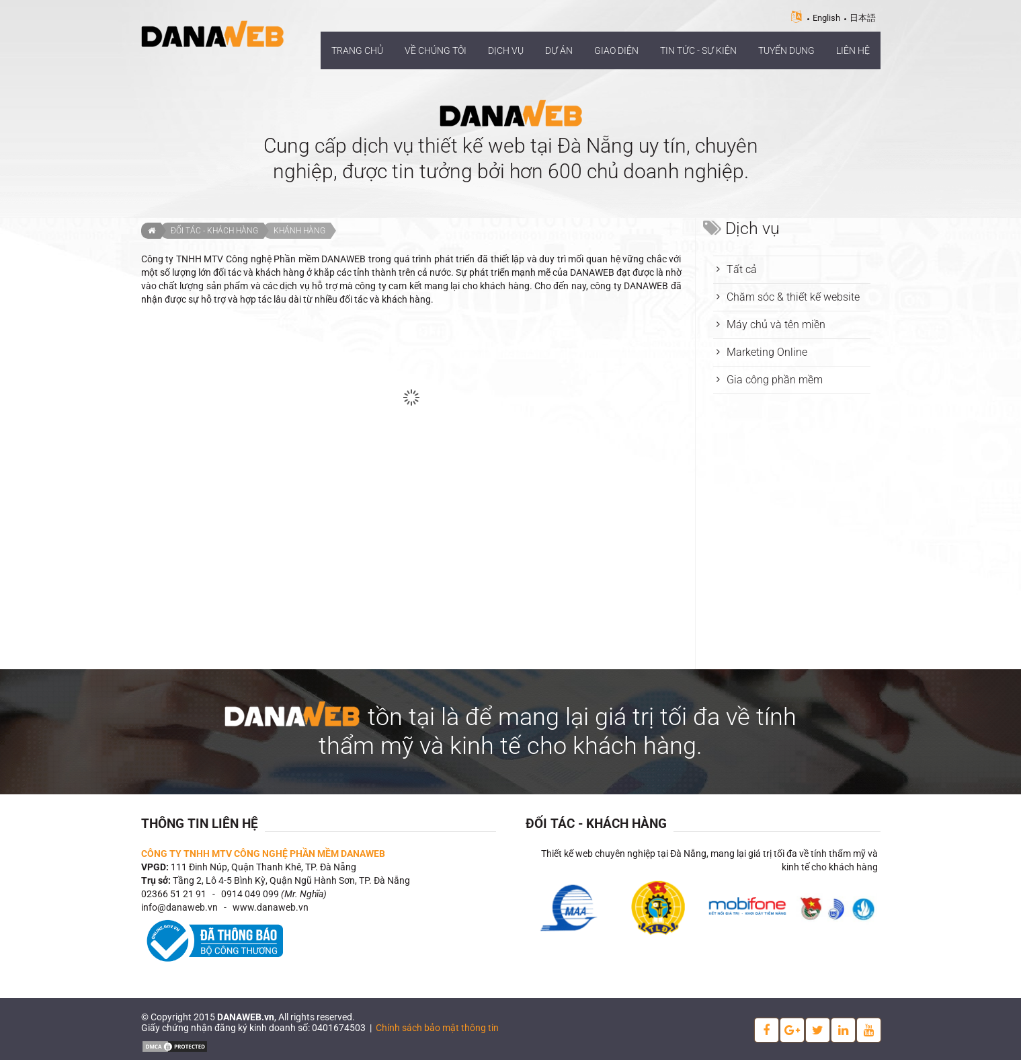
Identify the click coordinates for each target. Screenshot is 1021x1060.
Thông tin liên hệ (199, 823)
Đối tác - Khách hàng (214, 230)
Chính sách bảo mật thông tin (437, 1027)
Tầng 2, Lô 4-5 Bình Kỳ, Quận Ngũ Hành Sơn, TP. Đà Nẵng (291, 880)
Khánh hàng (299, 230)
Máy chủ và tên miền (776, 324)
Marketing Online (767, 352)
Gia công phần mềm (775, 379)
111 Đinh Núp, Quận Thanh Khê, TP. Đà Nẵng (263, 867)
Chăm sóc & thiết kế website (793, 297)
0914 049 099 (250, 893)
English (826, 18)
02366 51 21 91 (173, 893)
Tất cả (742, 269)
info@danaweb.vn (179, 907)
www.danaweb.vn (271, 907)
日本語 (863, 18)
